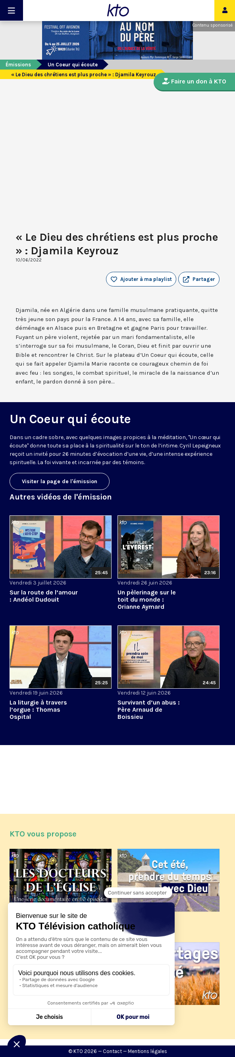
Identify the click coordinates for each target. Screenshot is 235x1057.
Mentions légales (147, 1051)
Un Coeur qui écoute (73, 65)
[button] (199, 279)
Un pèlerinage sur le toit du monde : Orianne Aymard (147, 599)
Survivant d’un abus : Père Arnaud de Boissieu (149, 709)
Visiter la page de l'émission (59, 481)
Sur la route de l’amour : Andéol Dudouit (44, 596)
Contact (112, 1051)
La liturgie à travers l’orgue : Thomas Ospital (38, 709)
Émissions (18, 65)
